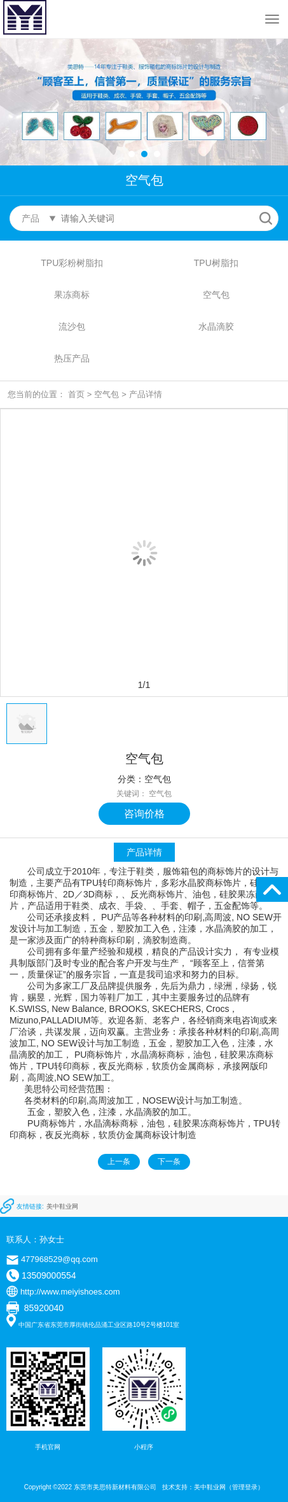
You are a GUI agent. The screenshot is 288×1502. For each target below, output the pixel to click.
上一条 (118, 1161)
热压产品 (72, 358)
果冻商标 (72, 295)
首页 (76, 394)
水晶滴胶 (216, 326)
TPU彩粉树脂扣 (72, 263)
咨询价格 (144, 813)
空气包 (216, 295)
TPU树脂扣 (216, 263)
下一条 (169, 1161)
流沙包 (71, 326)
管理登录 (244, 1487)
